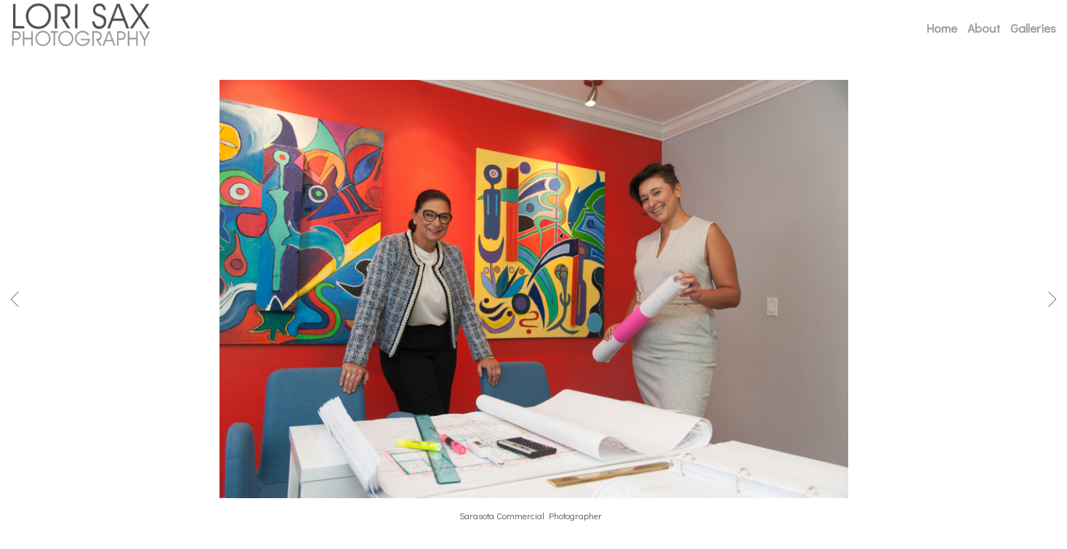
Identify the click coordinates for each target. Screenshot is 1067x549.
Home (941, 28)
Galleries (1033, 28)
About (983, 28)
